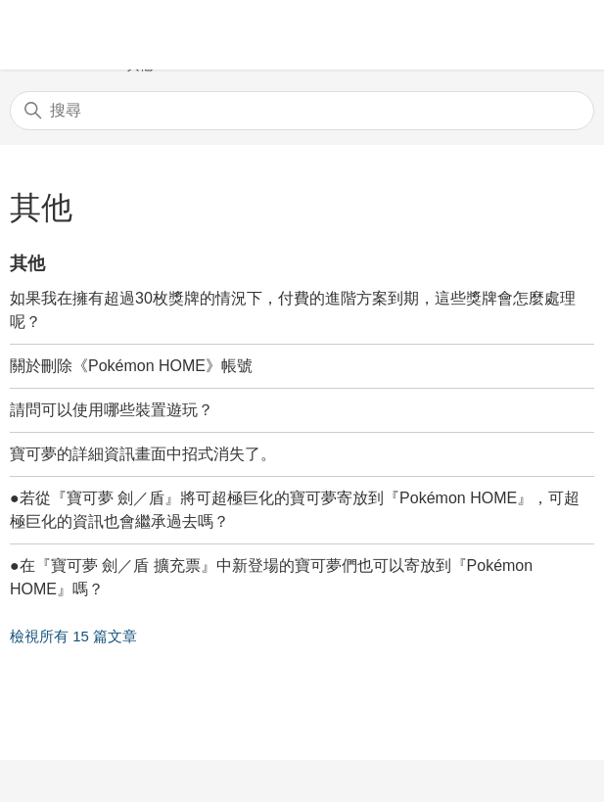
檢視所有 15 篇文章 (73, 636)
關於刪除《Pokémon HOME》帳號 (131, 365)
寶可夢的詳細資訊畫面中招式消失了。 (143, 454)
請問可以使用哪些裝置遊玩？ (111, 409)
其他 (27, 263)
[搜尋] (302, 110)
